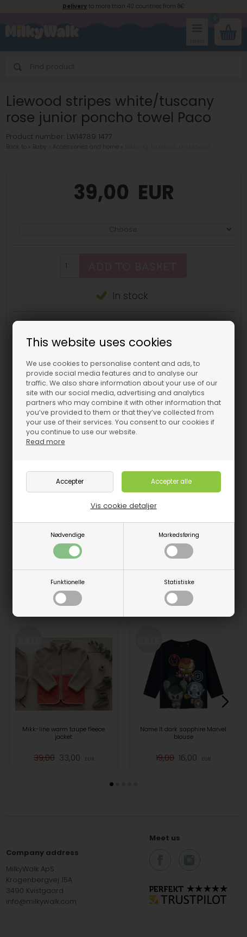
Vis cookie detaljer (124, 506)
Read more (45, 441)
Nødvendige (67, 545)
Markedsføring (179, 545)
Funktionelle (67, 592)
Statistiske (179, 592)
